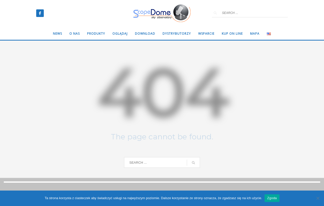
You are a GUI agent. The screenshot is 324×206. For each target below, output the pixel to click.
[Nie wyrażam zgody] (317, 198)
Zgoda (272, 198)
